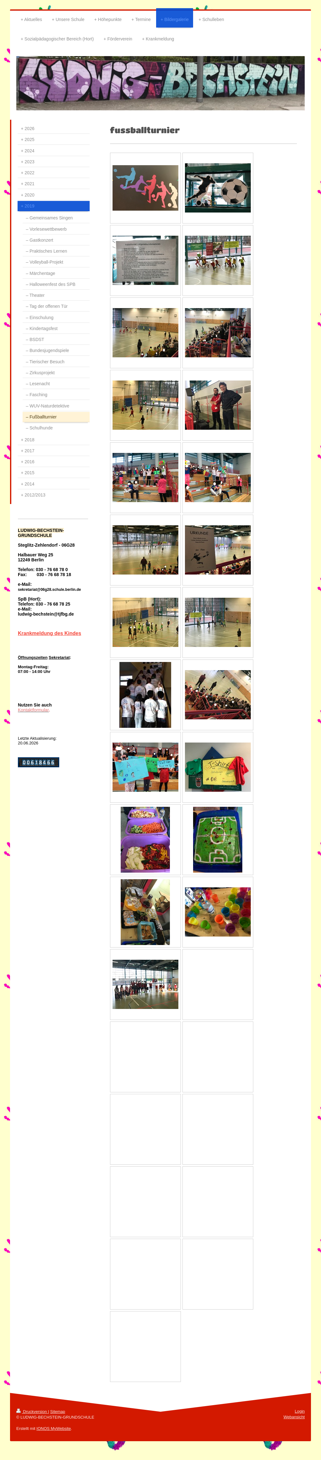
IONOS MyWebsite (53, 1428)
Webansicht (294, 1417)
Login (300, 1411)
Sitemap (57, 1411)
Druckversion (32, 1411)
